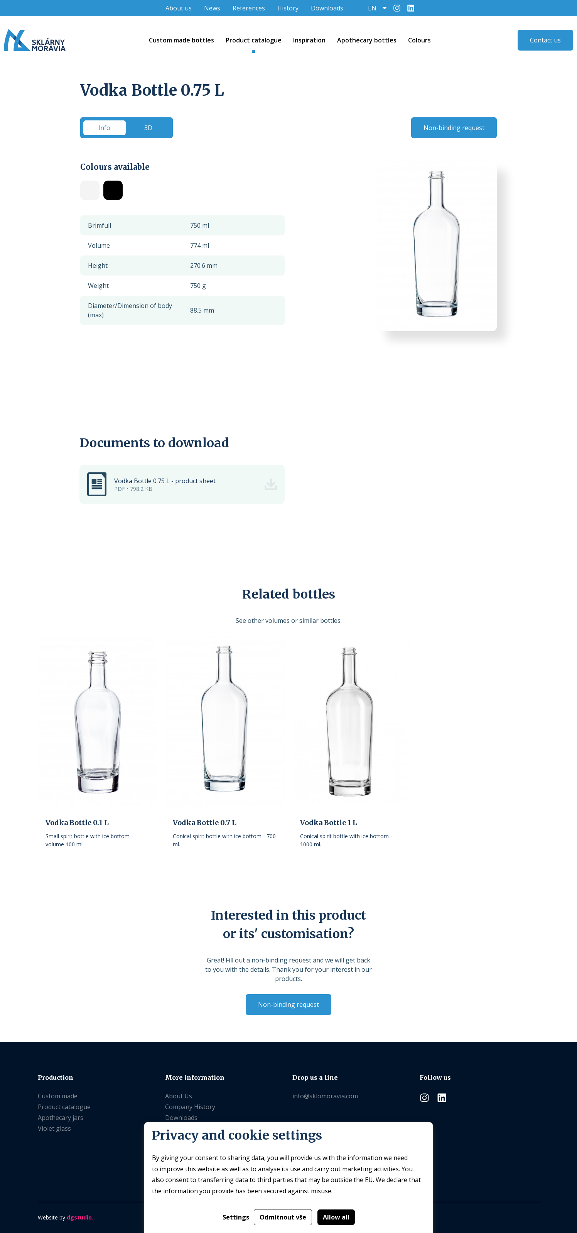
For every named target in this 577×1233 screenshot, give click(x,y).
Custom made (58, 1096)
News (212, 8)
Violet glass (54, 1128)
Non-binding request (453, 127)
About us (178, 8)
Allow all (336, 1217)
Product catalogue (64, 1107)
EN (372, 8)
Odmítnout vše (283, 1217)
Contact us (545, 40)
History (288, 8)
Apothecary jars (60, 1117)
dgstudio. (80, 1217)
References (249, 8)
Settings (236, 1217)
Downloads (327, 8)
